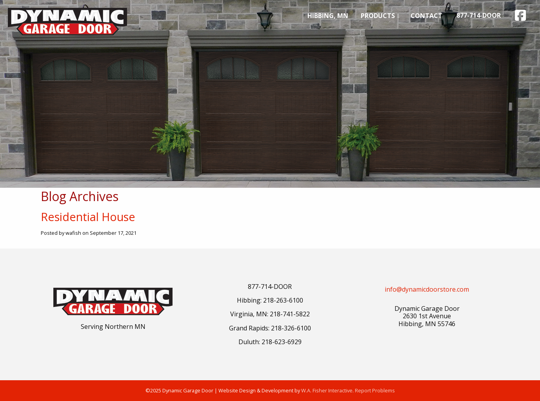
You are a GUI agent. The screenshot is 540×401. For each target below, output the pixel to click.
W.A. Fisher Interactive (327, 390)
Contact (426, 15)
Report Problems (375, 390)
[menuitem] (328, 15)
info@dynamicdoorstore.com (427, 289)
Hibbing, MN (327, 15)
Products (378, 15)
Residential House (88, 216)
